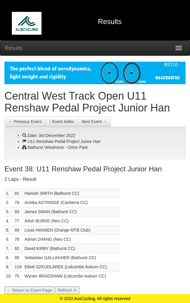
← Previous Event (24, 121)
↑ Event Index (61, 121)
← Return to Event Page (29, 290)
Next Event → (94, 121)
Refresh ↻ (67, 290)
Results (14, 48)
